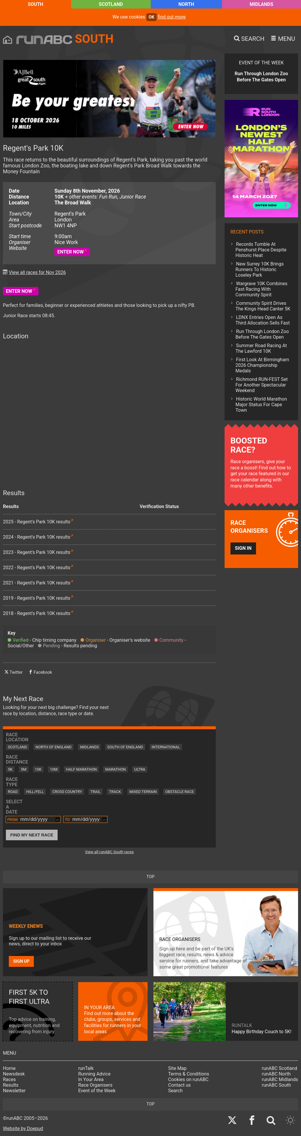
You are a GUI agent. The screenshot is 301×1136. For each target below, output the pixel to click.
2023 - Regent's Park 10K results (36, 552)
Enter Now (70, 252)
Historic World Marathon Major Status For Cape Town (261, 404)
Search (175, 1090)
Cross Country (67, 791)
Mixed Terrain (143, 791)
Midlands (261, 4)
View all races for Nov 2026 (37, 272)
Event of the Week (97, 1090)
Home (9, 1068)
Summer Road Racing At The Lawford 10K (261, 348)
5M (23, 769)
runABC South (276, 1085)
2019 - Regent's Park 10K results (36, 598)
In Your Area (91, 1079)
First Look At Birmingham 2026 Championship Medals (262, 365)
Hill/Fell (35, 791)
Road (13, 791)
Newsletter (14, 1090)
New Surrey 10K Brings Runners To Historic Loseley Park (259, 269)
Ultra (139, 769)
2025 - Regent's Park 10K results (36, 522)
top (150, 876)
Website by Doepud (23, 1128)
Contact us (179, 1085)
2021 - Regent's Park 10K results (36, 583)
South (35, 4)
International (166, 747)
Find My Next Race (31, 835)
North (186, 4)
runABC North (276, 1074)
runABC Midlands (280, 1079)
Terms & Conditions (188, 1074)
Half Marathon (81, 769)
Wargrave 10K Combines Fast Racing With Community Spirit (261, 289)
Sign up (21, 961)
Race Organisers (95, 1085)
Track (115, 791)
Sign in (243, 548)
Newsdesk (14, 1074)
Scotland (111, 4)
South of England (125, 747)
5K (10, 769)
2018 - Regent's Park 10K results (36, 613)
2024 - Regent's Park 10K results (36, 537)
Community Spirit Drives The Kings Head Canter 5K (262, 306)
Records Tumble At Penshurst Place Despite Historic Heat (260, 249)
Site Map (177, 1068)
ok (151, 17)
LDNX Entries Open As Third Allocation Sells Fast (262, 320)
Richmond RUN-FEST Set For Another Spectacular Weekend (261, 385)
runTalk (85, 1068)
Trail (96, 791)
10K (38, 769)
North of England (53, 747)
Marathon (115, 769)
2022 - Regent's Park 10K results (36, 567)
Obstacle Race (179, 791)
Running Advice (94, 1074)
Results (11, 1085)
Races (9, 1079)
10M (54, 769)
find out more (172, 17)
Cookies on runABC (188, 1079)
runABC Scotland (279, 1068)
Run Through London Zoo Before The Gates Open (262, 334)
